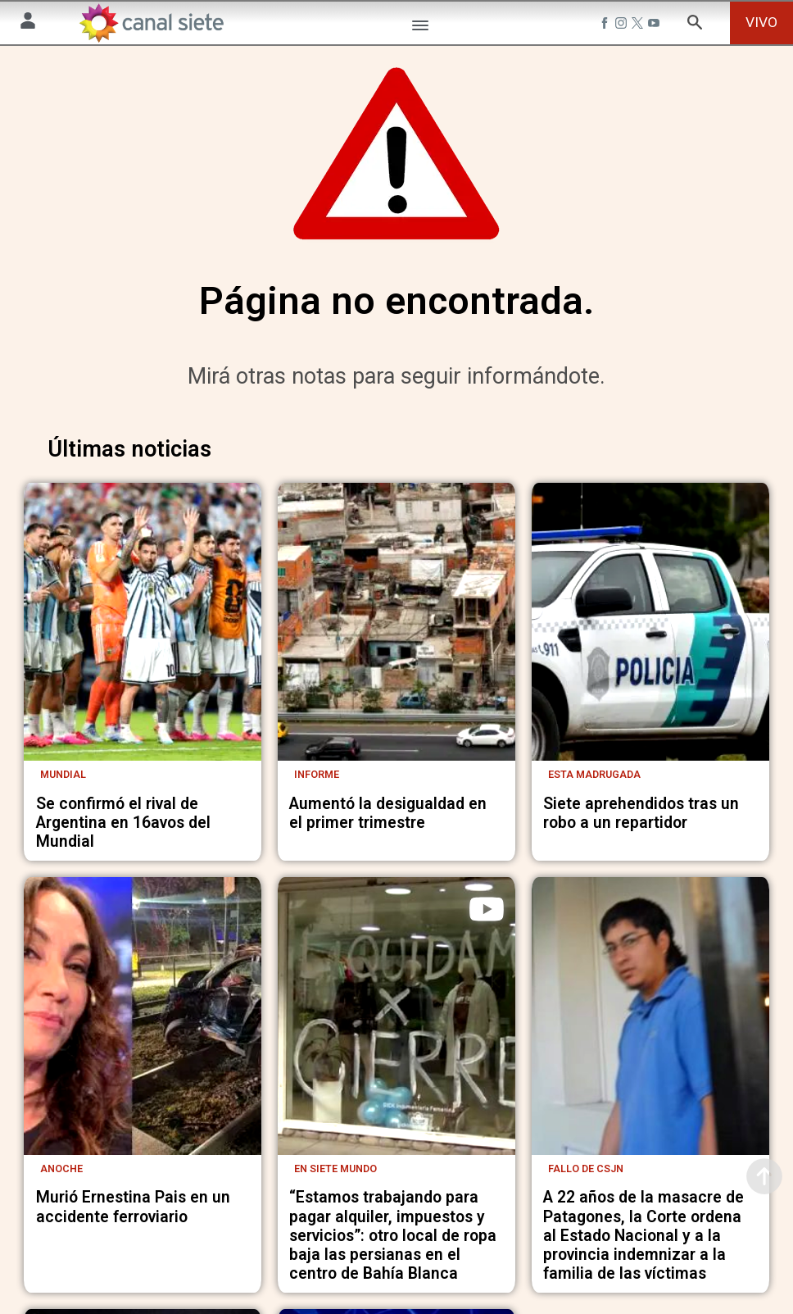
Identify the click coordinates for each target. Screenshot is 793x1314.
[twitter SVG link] (639, 25)
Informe (316, 904)
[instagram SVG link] (622, 25)
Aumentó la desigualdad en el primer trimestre (388, 943)
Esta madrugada (594, 904)
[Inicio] (151, 23)
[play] (486, 1038)
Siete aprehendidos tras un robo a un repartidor (641, 943)
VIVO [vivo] (761, 22)
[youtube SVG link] (655, 25)
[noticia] (142, 693)
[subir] (764, 1176)
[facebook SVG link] (606, 25)
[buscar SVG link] (695, 25)
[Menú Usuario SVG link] (28, 23)
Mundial (63, 904)
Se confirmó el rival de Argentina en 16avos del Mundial (123, 952)
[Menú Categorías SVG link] (420, 28)
